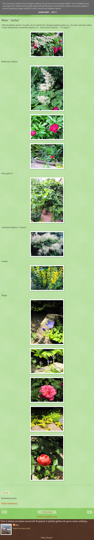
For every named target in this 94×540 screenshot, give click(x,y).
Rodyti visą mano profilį (21, 528)
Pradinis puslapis (47, 512)
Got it (54, 12)
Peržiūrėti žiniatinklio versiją (47, 517)
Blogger (49, 538)
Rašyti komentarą (9, 503)
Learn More (43, 12)
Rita (17, 525)
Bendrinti (5, 493)
